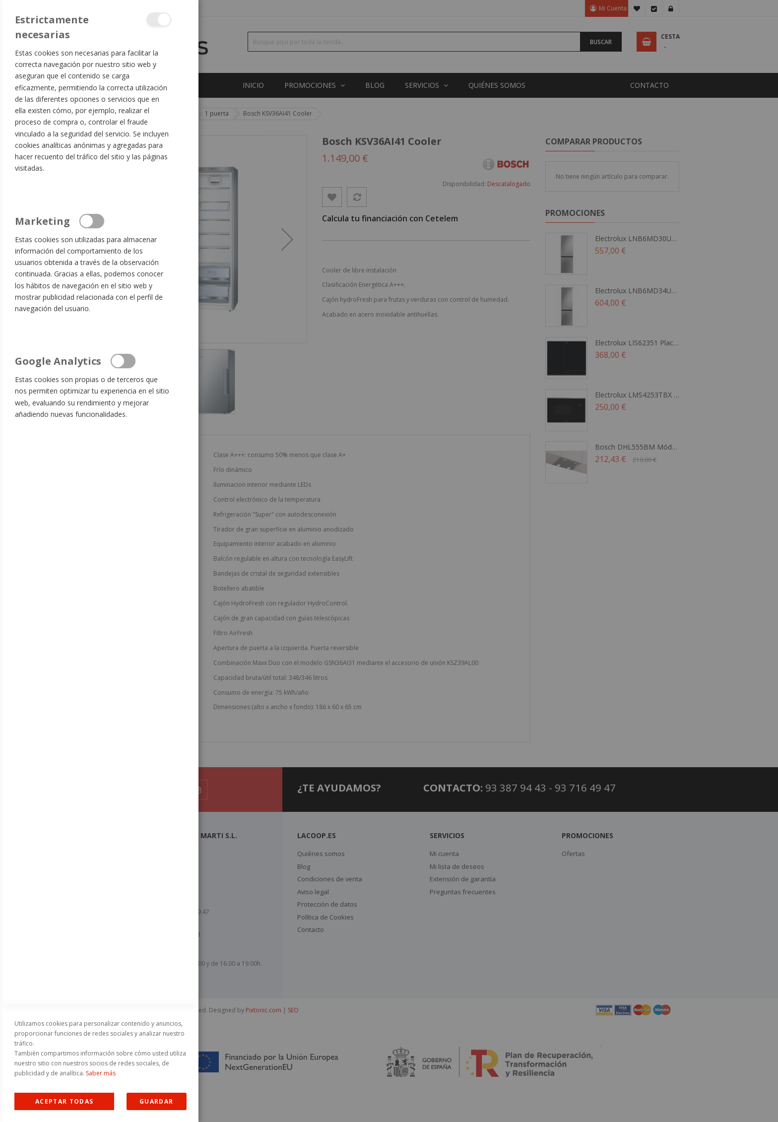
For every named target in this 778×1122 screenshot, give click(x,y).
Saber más (101, 1073)
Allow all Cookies (64, 1101)
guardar (156, 1101)
